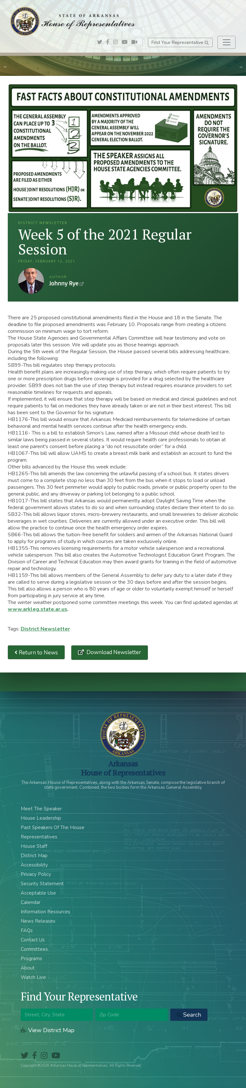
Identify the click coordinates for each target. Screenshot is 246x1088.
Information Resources (45, 911)
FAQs (27, 930)
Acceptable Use (38, 893)
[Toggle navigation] (227, 42)
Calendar (30, 902)
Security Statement (42, 883)
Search (189, 1015)
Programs (31, 958)
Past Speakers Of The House (52, 827)
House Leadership (41, 818)
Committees (34, 949)
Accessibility (34, 865)
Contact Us (33, 940)
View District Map (47, 1030)
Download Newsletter (113, 652)
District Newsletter (45, 628)
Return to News (36, 652)
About (28, 968)
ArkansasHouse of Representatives (123, 768)
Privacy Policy (36, 874)
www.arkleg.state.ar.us (37, 609)
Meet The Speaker (41, 809)
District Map (34, 855)
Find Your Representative (180, 42)
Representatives (39, 837)
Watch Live (33, 977)
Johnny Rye (31, 281)
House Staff (34, 846)
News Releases (38, 921)
